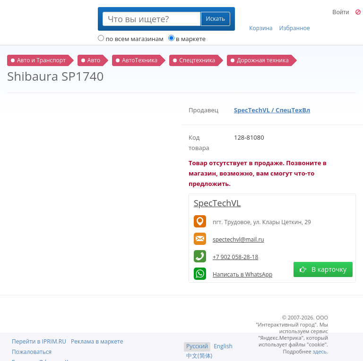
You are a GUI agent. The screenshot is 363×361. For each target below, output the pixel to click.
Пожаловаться (32, 352)
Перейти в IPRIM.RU (39, 341)
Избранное (294, 19)
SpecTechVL (217, 203)
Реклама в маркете (97, 341)
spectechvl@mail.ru (238, 239)
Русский (197, 346)
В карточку (323, 269)
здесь (320, 351)
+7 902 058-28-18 (235, 257)
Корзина (261, 19)
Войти (340, 12)
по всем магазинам (131, 38)
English (223, 346)
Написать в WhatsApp (242, 274)
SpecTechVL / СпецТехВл (272, 110)
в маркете (187, 38)
